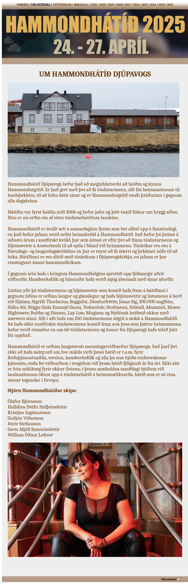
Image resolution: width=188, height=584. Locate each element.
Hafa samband (168, 579)
